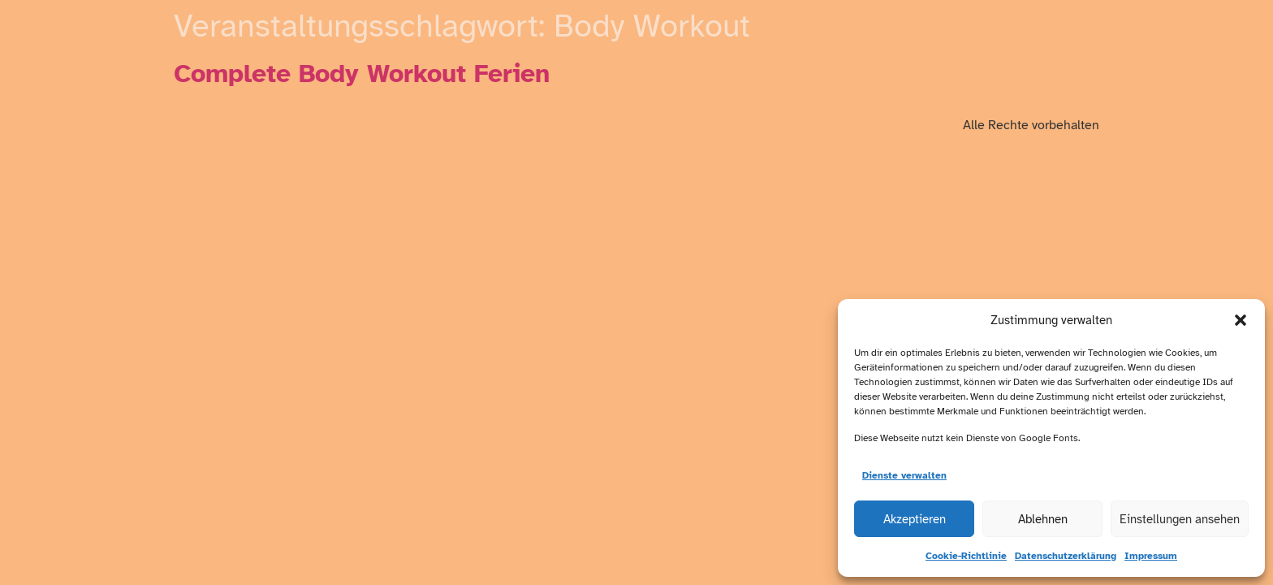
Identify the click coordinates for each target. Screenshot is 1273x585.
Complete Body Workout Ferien (362, 73)
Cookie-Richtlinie (966, 555)
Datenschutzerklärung (1065, 555)
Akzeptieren (914, 519)
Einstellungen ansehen (1180, 519)
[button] (1240, 320)
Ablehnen (1043, 519)
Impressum (1150, 555)
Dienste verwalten (904, 475)
